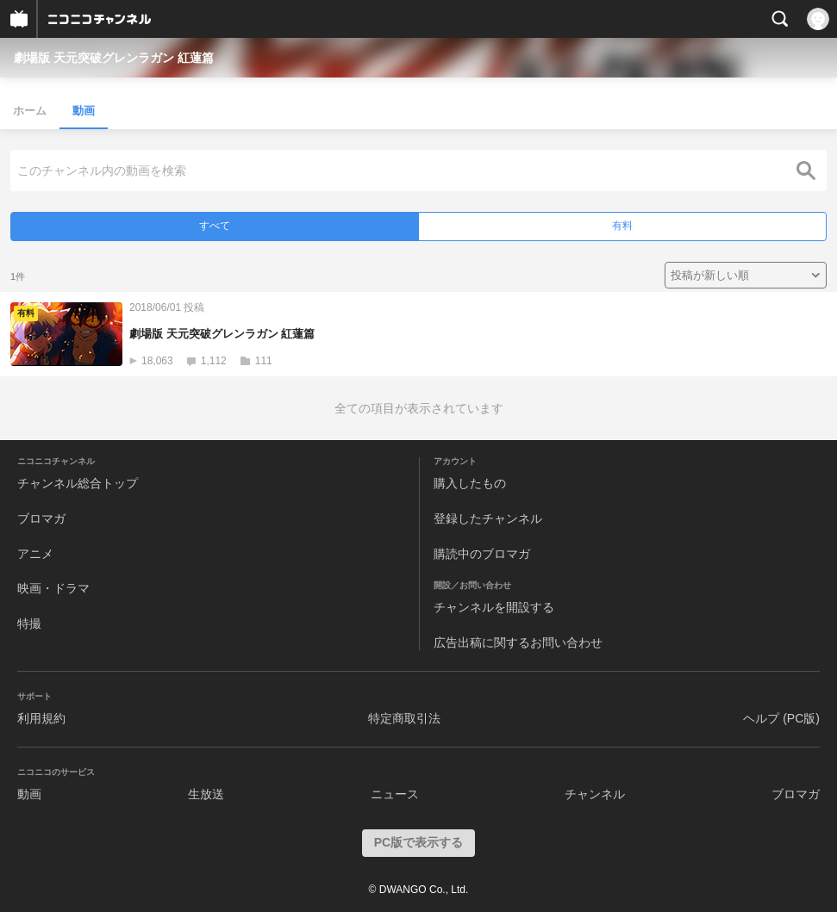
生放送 (206, 794)
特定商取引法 (404, 718)
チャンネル (595, 794)
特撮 (29, 623)
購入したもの (470, 483)
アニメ (35, 554)
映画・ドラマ (53, 588)
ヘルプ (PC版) (781, 718)
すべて (214, 226)
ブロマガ (41, 518)
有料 (622, 226)
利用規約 (41, 718)
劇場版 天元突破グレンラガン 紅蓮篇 (114, 58)
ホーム (30, 110)
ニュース (395, 794)
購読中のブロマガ (482, 554)
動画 (83, 110)
